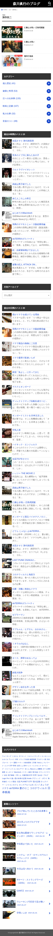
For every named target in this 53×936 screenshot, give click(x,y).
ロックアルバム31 (26, 785)
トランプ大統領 (24, 759)
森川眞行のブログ (26, 4)
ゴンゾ (37, 785)
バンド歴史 (12, 782)
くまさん (15, 756)
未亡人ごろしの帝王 (21, 198)
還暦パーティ (18, 763)
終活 (5, 775)
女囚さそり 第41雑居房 (23, 141)
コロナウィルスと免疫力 (23, 574)
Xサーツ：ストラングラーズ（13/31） (23, 882)
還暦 (3, 772)
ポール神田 (47, 769)
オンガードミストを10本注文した (27, 415)
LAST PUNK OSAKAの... (24, 560)
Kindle (29, 778)
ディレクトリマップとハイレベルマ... (29, 716)
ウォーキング (6, 756)
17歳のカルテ (18, 701)
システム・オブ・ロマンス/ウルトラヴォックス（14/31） (25, 858)
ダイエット (22, 756)
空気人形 (16, 430)
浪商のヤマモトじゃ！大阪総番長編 (28, 224)
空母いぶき (20, 913)
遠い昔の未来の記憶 (18, 778)
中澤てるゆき (38, 775)
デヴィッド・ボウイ (39, 778)
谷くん (27, 769)
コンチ (6, 766)
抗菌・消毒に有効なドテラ (24, 589)
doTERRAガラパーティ (23, 239)
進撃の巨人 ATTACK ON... (24, 264)
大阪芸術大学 (27, 775)
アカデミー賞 (41, 759)
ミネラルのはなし (20, 643)
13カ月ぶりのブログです (21, 824)
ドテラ (5, 788)
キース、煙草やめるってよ (24, 658)
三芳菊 (34, 763)
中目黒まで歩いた (23, 845)
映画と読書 (11, 106)
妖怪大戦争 (17, 672)
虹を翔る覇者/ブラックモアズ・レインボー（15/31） (25, 835)
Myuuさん (33, 769)
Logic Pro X (6, 778)
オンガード (10, 772)
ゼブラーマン (18, 615)
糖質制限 (33, 759)
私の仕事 (9, 113)
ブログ (45, 775)
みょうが (45, 785)
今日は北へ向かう (23, 869)
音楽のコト (10, 121)
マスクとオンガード (21, 386)
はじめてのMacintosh (22, 213)
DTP (11, 766)
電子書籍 (11, 775)
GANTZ (18, 891)
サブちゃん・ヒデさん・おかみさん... (29, 629)
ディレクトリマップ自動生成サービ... (29, 401)
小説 (18, 782)
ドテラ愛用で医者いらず (23, 358)
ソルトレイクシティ (34, 756)
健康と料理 (10, 91)
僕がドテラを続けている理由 (25, 314)
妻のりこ (24, 788)
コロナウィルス (38, 788)
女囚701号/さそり (20, 459)
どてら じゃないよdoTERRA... (26, 531)
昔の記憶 (36, 782)
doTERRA (14, 788)
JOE (16, 759)
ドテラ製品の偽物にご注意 (24, 343)
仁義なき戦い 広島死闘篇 (24, 502)
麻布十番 (31, 772)
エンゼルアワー (19, 769)
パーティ (25, 772)
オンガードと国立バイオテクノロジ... (29, 516)
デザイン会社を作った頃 (23, 687)
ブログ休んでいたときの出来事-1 (25, 813)
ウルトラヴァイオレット (23, 169)
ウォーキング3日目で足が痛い (24, 904)
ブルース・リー (7, 763)
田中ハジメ (27, 766)
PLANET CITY (26, 782)
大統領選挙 (27, 763)
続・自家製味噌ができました (25, 250)
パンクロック (36, 766)
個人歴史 (9, 83)
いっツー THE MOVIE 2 (23, 473)
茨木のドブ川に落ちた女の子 (25, 155)
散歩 (36, 772)
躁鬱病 (40, 769)
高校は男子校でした (21, 184)
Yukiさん (40, 763)
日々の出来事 (12, 98)
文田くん (20, 766)
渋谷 (48, 759)
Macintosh (17, 772)
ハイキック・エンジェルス (24, 444)
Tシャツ (11, 759)
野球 (14, 766)
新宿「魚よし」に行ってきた (25, 372)
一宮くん (18, 775)
